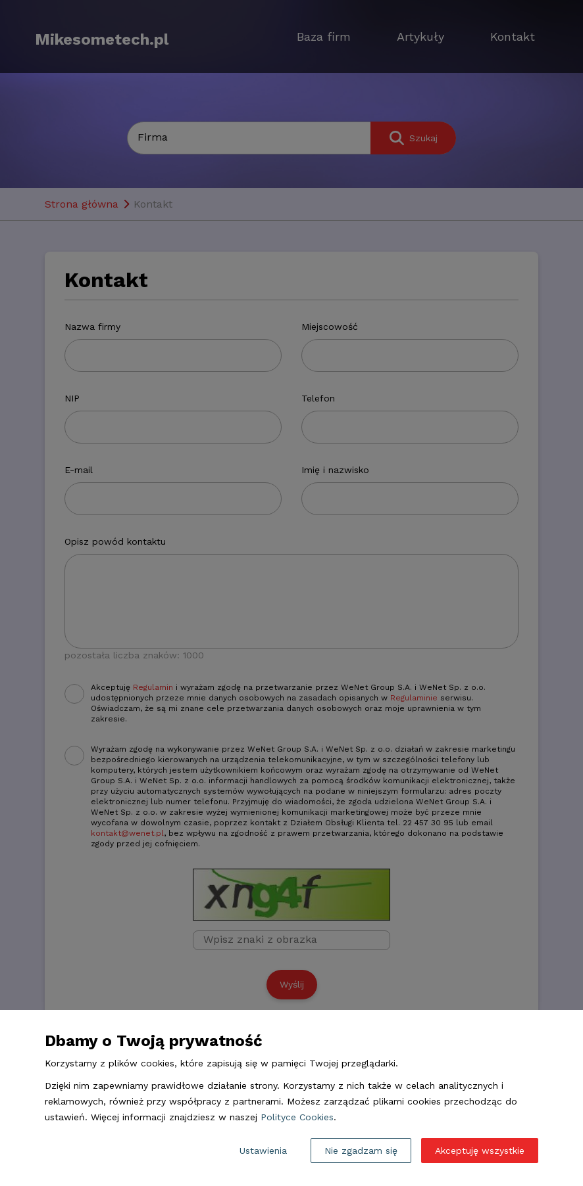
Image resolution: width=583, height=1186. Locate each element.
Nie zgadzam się (360, 1150)
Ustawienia (263, 1150)
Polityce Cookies (297, 1117)
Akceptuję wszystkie (479, 1150)
